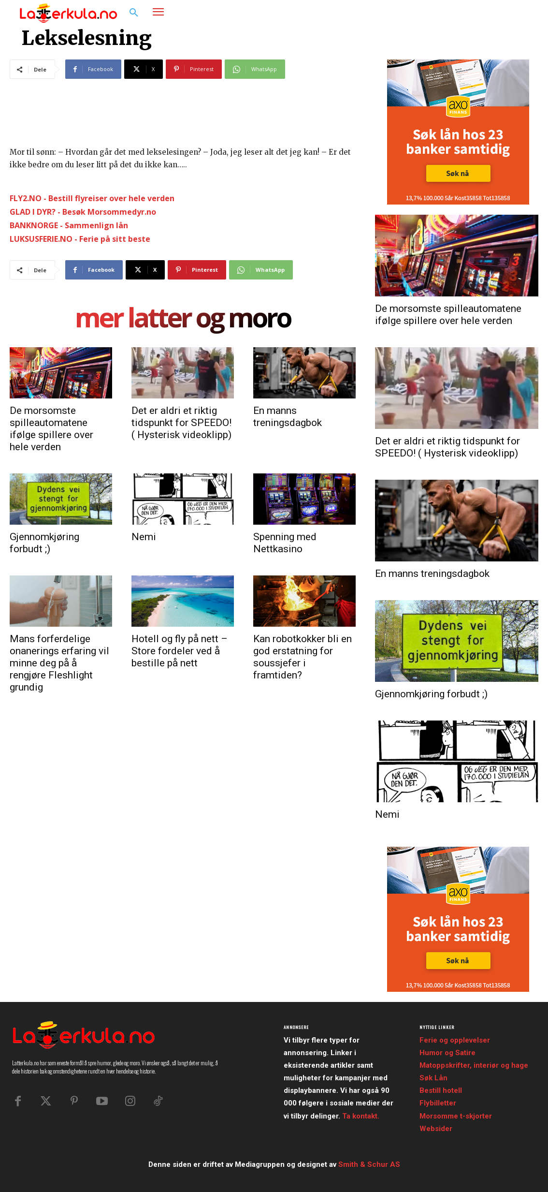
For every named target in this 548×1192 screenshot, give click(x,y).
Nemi (143, 537)
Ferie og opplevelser (454, 1040)
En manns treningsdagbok (287, 416)
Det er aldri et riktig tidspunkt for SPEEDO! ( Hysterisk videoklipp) (181, 423)
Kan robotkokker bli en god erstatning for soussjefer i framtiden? (302, 657)
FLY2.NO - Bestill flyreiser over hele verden (92, 198)
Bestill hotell (440, 1090)
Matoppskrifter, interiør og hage (473, 1065)
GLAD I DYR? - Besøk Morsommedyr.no (83, 211)
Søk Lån (433, 1078)
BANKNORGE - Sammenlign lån (69, 225)
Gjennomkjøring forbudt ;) (44, 543)
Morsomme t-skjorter (455, 1116)
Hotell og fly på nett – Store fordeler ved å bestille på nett (179, 651)
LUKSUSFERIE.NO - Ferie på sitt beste (80, 239)
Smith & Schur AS (369, 1164)
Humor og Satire (447, 1052)
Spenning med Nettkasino (285, 543)
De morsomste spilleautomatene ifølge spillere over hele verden (51, 429)
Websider (435, 1128)
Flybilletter (437, 1103)
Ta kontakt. (360, 1116)
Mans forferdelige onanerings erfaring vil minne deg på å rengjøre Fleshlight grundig (59, 663)
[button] (133, 13)
